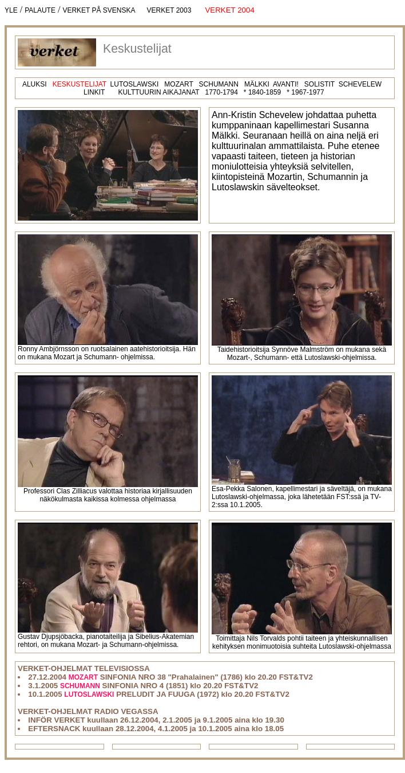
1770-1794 (221, 92)
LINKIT (94, 92)
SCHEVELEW (360, 84)
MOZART (178, 84)
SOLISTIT (319, 84)
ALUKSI (34, 84)
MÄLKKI (256, 84)
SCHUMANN (219, 84)
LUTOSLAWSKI (134, 84)
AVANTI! (286, 84)
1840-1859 (264, 92)
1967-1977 (307, 92)
